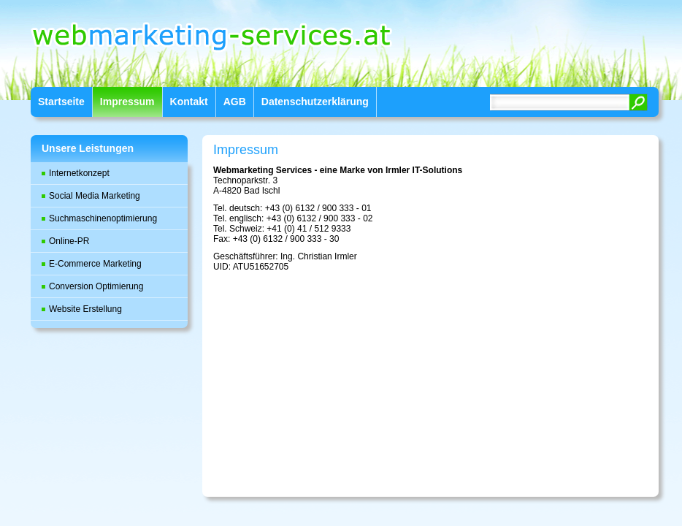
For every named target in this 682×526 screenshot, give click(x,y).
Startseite (61, 101)
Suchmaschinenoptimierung (103, 218)
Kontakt (189, 101)
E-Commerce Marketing (95, 264)
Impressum (127, 101)
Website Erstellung (85, 309)
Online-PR (69, 241)
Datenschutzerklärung (315, 101)
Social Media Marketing (94, 196)
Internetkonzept (79, 173)
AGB (234, 101)
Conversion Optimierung (96, 286)
